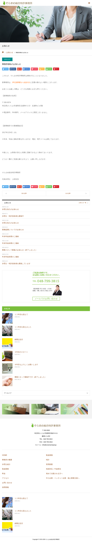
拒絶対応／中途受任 (53, 469)
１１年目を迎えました (23, 327)
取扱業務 (5, 469)
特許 (47, 460)
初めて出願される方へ (54, 473)
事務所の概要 (7, 460)
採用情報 (5, 487)
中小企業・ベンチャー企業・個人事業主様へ (62, 478)
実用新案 (49, 464)
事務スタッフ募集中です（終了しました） (30, 377)
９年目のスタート (21, 352)
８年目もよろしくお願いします (26, 364)
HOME (4, 455)
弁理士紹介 (6, 464)
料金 (3, 473)
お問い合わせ (7, 483)
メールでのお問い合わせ (46, 298)
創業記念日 (19, 339)
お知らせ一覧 (82, 202)
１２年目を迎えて (21, 314)
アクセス (5, 478)
